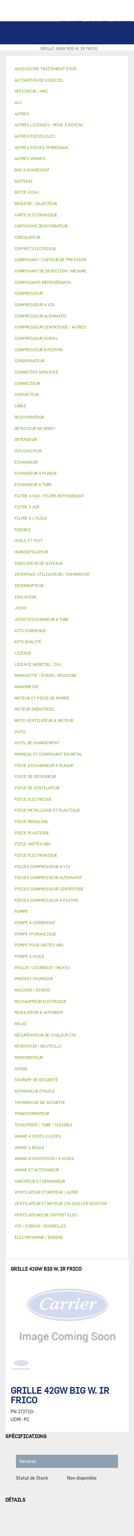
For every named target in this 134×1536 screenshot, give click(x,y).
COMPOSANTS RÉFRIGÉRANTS (43, 282)
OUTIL (20, 731)
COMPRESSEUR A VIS (35, 304)
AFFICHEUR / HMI (31, 91)
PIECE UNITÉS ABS (33, 843)
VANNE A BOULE (29, 1147)
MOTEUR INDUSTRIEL (35, 709)
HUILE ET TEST (29, 540)
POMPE (21, 911)
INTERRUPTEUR (29, 585)
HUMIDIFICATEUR (31, 551)
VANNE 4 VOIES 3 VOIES (38, 1136)
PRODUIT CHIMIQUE (34, 978)
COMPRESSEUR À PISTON (38, 349)
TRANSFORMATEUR (32, 1113)
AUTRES (22, 113)
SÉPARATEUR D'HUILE (35, 1091)
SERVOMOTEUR (29, 1057)
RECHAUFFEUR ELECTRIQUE (41, 1001)
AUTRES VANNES (30, 158)
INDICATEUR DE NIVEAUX (38, 563)
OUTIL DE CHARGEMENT (37, 742)
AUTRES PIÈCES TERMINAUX (41, 147)
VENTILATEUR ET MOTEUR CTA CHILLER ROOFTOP (61, 1203)
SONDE (21, 1068)
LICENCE (23, 653)
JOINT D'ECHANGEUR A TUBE (42, 619)
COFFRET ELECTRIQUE (35, 248)
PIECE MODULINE (31, 821)
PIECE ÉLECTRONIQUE (36, 855)
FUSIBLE (23, 529)
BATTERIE (24, 181)
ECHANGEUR (26, 462)
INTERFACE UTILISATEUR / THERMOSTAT (52, 574)
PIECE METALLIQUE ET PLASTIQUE (47, 810)
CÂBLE (21, 405)
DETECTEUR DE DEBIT (35, 428)
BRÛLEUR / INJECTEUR (36, 203)
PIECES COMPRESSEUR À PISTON (46, 900)
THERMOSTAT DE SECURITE (40, 1102)
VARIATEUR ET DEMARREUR (40, 1181)
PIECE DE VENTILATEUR (37, 787)
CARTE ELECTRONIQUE (36, 214)
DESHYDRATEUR (29, 417)
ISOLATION (25, 597)
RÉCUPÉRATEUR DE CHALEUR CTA (45, 1035)
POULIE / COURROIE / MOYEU (42, 967)
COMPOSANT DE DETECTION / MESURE (50, 271)
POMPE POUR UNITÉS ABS (39, 945)
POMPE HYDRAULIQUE (35, 934)
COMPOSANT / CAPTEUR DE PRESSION (50, 259)
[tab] (67, 69)
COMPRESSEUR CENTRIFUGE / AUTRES (50, 327)
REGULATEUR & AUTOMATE (39, 1012)
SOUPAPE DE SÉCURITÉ (36, 1079)
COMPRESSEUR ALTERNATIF (41, 316)
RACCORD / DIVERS (32, 990)
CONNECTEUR (27, 383)
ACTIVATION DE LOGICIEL (39, 80)
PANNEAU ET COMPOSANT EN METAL (48, 754)
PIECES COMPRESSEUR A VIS (42, 866)
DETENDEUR (26, 439)
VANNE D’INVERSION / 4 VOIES (44, 1158)
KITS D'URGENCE (30, 630)
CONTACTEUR (27, 394)
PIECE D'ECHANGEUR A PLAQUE (44, 765)
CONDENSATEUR (30, 360)
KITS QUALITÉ (28, 641)
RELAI (20, 1023)
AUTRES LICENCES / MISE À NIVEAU (49, 124)
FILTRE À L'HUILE (31, 518)
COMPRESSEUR (29, 293)
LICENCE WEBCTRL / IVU (38, 664)
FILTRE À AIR (27, 506)
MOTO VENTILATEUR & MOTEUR (44, 720)
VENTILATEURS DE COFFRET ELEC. (46, 1214)
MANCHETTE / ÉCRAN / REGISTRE (46, 675)
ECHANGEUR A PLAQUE (36, 473)
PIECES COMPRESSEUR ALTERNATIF (48, 877)
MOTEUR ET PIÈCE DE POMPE (42, 698)
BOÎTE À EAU (27, 192)
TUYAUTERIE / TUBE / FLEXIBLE (44, 1124)
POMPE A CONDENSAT (35, 922)
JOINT (21, 608)
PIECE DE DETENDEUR (35, 776)
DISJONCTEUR (28, 450)
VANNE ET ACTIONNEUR (37, 1169)
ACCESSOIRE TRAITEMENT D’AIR (46, 68)
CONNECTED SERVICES (36, 372)
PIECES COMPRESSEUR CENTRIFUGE (49, 888)
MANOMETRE (27, 686)
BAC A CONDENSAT (32, 169)
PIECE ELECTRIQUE (33, 799)
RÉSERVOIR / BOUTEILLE (38, 1046)
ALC (18, 102)
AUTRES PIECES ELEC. (35, 136)
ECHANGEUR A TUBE (33, 484)
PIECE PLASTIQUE (32, 832)
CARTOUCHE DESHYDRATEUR (41, 225)
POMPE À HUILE (30, 956)
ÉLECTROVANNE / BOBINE (39, 1237)
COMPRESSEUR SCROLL (36, 338)
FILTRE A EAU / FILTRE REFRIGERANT (49, 495)
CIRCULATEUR (27, 237)
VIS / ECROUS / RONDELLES (40, 1225)
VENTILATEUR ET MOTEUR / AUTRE (46, 1192)
